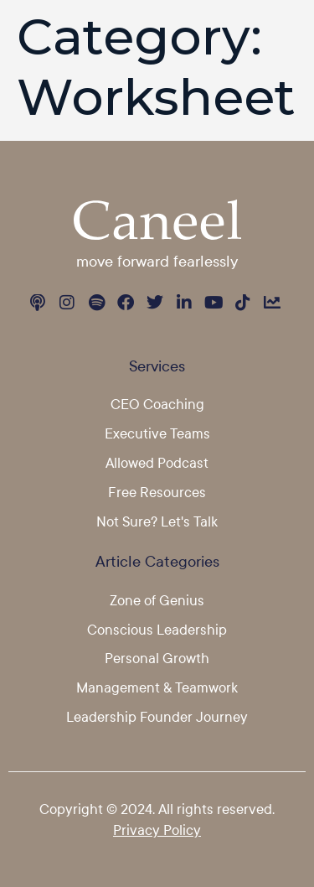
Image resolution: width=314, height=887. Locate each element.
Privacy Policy (157, 829)
